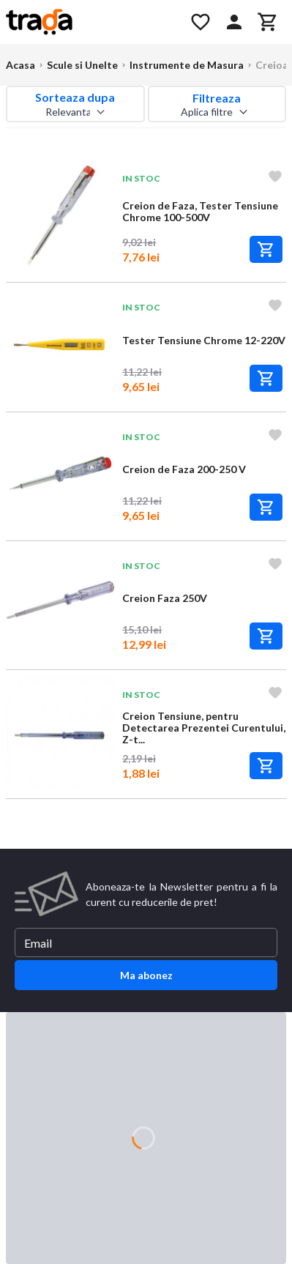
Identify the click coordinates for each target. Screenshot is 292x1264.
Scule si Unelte (82, 65)
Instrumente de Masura (187, 65)
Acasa (20, 65)
